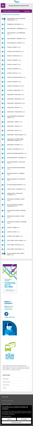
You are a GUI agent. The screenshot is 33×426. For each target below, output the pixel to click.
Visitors (4, 387)
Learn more (27, 11)
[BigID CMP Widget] (16, 415)
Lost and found (6, 384)
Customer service (6, 381)
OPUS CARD (5, 378)
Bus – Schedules (17, 365)
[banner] (16, 1)
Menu (1, 1)
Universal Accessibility (6, 404)
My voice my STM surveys (7, 400)
